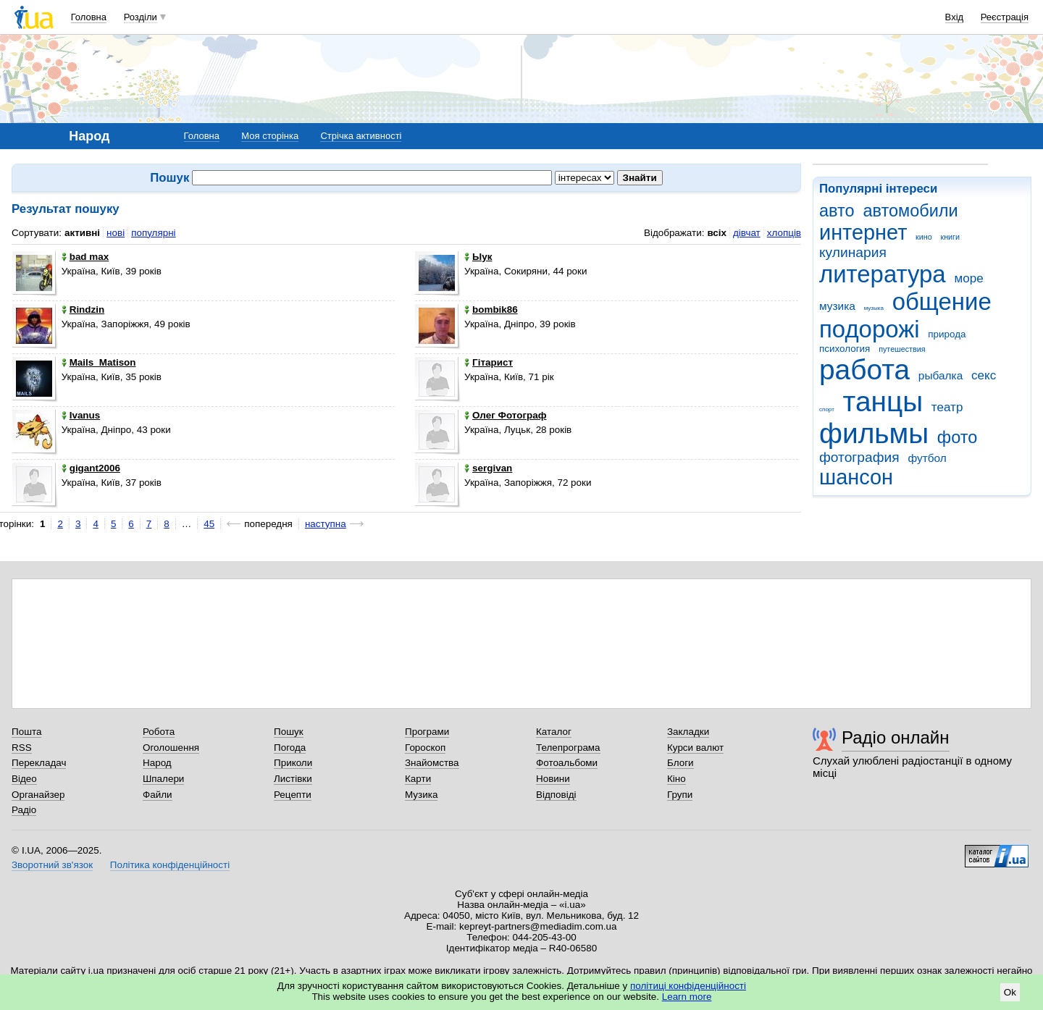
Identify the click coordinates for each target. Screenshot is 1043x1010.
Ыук (478, 256)
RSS (22, 747)
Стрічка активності (360, 135)
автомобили (910, 210)
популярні (153, 232)
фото (957, 437)
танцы (883, 401)
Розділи (140, 17)
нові (115, 232)
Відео (24, 778)
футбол (927, 458)
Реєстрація (1005, 17)
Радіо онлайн (896, 737)
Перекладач (39, 762)
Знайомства (432, 762)
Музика (421, 794)
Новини (553, 778)
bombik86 (491, 309)
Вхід (954, 17)
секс (983, 375)
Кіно (676, 778)
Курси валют (695, 747)
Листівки (293, 778)
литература (882, 274)
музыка (874, 308)
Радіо (24, 809)
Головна (88, 17)
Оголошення (171, 747)
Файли (157, 794)
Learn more (687, 996)
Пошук (288, 731)
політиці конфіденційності (688, 985)
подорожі (869, 329)
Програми (427, 731)
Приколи (293, 762)
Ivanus (81, 415)
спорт (826, 409)
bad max (85, 256)
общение (942, 301)
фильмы (874, 433)
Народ (157, 762)
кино (924, 236)
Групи (679, 794)
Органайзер (38, 794)
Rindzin (83, 309)
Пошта (26, 731)
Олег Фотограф (505, 415)
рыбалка (940, 375)
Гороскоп (425, 747)
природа (946, 334)
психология (844, 348)
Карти (418, 778)
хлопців (784, 232)
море (968, 278)
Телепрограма (568, 747)
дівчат (747, 232)
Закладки (688, 731)
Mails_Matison (99, 362)
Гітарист (488, 362)
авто (837, 210)
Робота (159, 731)
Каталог (553, 731)
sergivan (488, 468)
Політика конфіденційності (170, 864)
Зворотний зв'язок (52, 864)
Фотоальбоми (567, 762)
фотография (859, 457)
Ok (1010, 992)
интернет (863, 232)
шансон (856, 477)
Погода (290, 747)
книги (950, 236)
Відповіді (556, 794)
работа (864, 369)
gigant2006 (91, 468)
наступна (325, 523)
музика (837, 306)
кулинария (853, 252)
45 (209, 523)
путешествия (902, 349)
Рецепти (292, 794)
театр (947, 407)
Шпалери (163, 778)
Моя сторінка (269, 135)
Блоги (680, 762)
